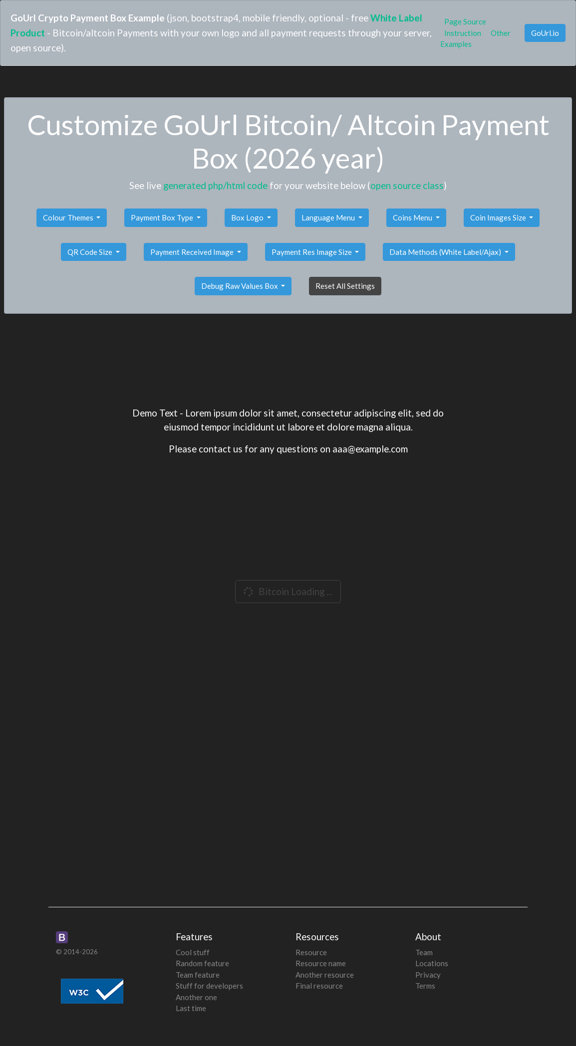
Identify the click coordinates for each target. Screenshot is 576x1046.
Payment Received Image (192, 251)
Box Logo (248, 217)
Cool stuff (193, 952)
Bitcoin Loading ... (287, 591)
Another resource (324, 974)
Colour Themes (69, 217)
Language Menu (328, 217)
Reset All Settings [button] (345, 285)
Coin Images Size (499, 217)
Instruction (462, 32)
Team (424, 952)
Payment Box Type (163, 217)
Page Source (465, 21)
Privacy (428, 974)
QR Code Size (90, 251)
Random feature (202, 963)
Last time (191, 1008)
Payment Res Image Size (312, 251)
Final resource (319, 985)
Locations (431, 963)
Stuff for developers (209, 985)
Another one (196, 997)
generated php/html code (215, 185)
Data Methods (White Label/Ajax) (446, 251)
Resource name (320, 963)
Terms (425, 985)
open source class (407, 185)
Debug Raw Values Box (240, 285)
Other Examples (475, 38)
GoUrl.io (545, 32)
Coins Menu (413, 217)
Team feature (198, 974)
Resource (311, 952)
